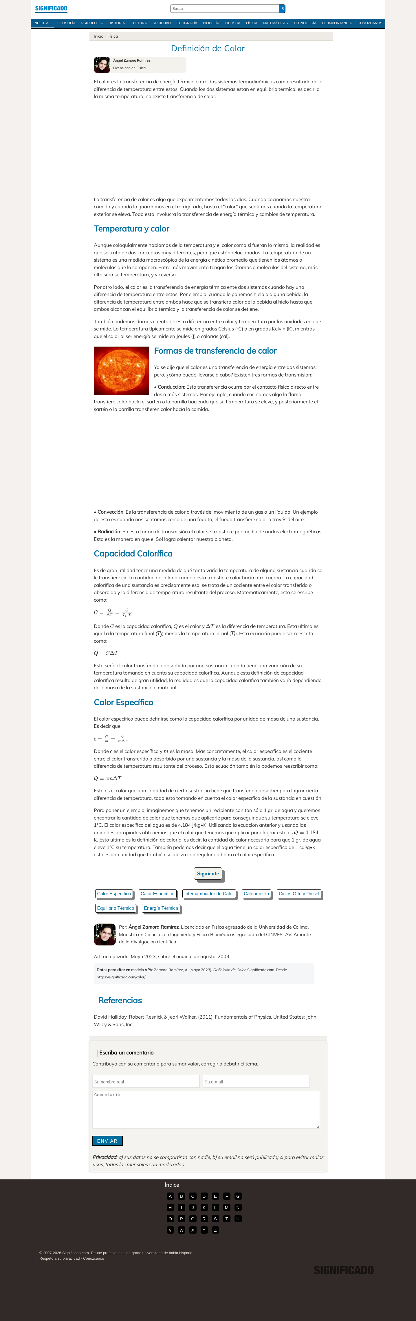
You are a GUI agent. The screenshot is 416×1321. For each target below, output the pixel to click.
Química (232, 23)
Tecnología (305, 23)
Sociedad (162, 23)
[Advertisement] (208, 147)
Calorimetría (256, 893)
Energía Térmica (161, 908)
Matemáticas (275, 23)
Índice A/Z (43, 23)
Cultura (139, 23)
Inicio (98, 36)
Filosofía (66, 23)
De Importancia (337, 23)
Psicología (92, 23)
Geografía (187, 23)
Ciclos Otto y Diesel (299, 893)
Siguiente (208, 873)
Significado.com (51, 9)
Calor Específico (114, 893)
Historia (117, 23)
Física (251, 23)
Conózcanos (370, 23)
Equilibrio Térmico (115, 908)
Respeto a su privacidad (59, 1258)
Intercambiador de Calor (209, 893)
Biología (211, 23)
